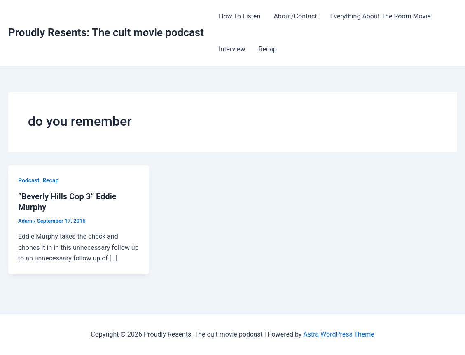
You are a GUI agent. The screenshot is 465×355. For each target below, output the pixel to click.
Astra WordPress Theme (338, 334)
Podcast (28, 180)
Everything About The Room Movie (380, 16)
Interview (232, 49)
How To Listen (239, 16)
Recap (268, 49)
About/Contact (295, 16)
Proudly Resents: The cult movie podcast (106, 32)
